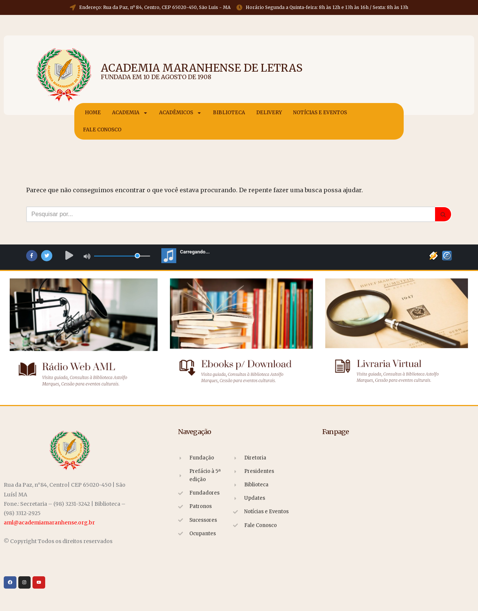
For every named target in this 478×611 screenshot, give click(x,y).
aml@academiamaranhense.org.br (49, 522)
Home (93, 112)
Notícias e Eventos (320, 112)
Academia (130, 113)
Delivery (269, 112)
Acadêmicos (180, 113)
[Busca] (230, 214)
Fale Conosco (102, 130)
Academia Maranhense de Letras (201, 68)
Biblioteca (229, 112)
